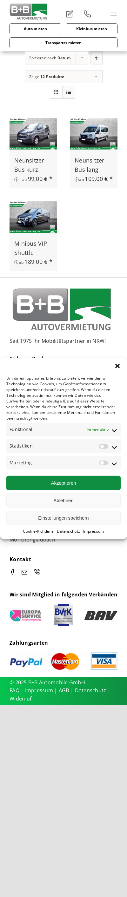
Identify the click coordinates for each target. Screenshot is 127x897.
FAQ (14, 690)
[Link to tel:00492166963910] (90, 14)
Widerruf (20, 698)
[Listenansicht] (69, 92)
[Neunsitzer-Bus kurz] (33, 122)
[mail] (24, 572)
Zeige (46, 76)
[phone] (37, 572)
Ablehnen (63, 500)
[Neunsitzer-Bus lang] (93, 122)
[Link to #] (72, 14)
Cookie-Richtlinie (38, 531)
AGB (64, 690)
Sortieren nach (50, 58)
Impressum (93, 531)
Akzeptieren (63, 482)
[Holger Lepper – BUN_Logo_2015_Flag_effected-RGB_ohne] (62, 290)
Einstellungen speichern (63, 517)
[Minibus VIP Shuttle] (33, 205)
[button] (117, 366)
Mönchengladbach (32, 539)
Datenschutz (68, 531)
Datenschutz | (93, 690)
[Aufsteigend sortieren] (96, 57)
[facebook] (12, 572)
